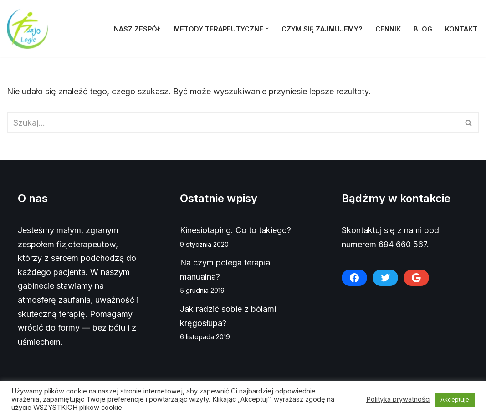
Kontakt (461, 29)
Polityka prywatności (398, 399)
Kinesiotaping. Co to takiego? (235, 230)
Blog (423, 29)
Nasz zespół (137, 29)
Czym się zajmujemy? (322, 29)
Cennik (388, 29)
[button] (267, 28)
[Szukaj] (233, 122)
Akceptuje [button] (454, 399)
